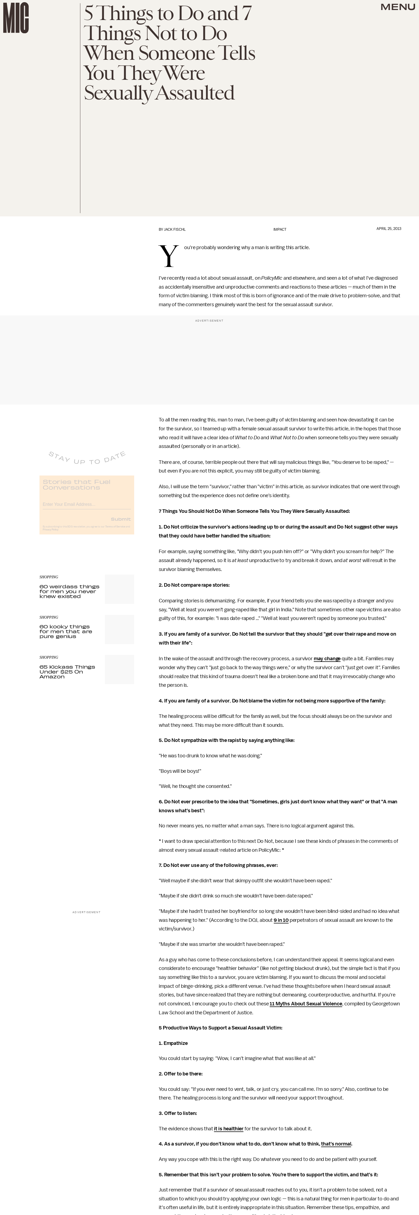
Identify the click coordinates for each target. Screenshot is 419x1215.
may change (327, 658)
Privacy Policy (50, 533)
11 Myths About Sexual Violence (306, 1003)
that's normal (336, 1144)
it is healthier (228, 1128)
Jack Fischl (175, 229)
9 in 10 (281, 920)
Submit (121, 522)
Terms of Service (115, 530)
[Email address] (87, 507)
